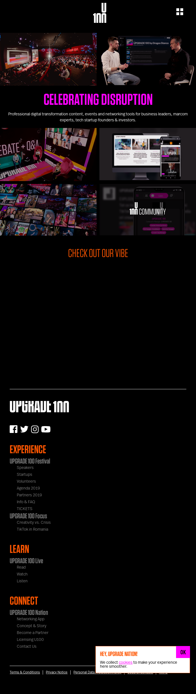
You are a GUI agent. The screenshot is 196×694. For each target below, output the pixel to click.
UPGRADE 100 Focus (28, 515)
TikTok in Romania (32, 529)
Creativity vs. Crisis (34, 523)
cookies (125, 663)
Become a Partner (32, 633)
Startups (24, 475)
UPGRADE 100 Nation (29, 612)
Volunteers (26, 482)
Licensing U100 (30, 640)
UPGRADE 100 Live (26, 560)
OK (183, 652)
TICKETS (24, 509)
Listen (22, 581)
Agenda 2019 (28, 488)
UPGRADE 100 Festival (30, 461)
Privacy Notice (57, 672)
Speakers (25, 468)
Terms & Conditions (25, 672)
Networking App (30, 619)
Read (21, 567)
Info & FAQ (26, 502)
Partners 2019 (29, 495)
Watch (22, 574)
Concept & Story (31, 626)
